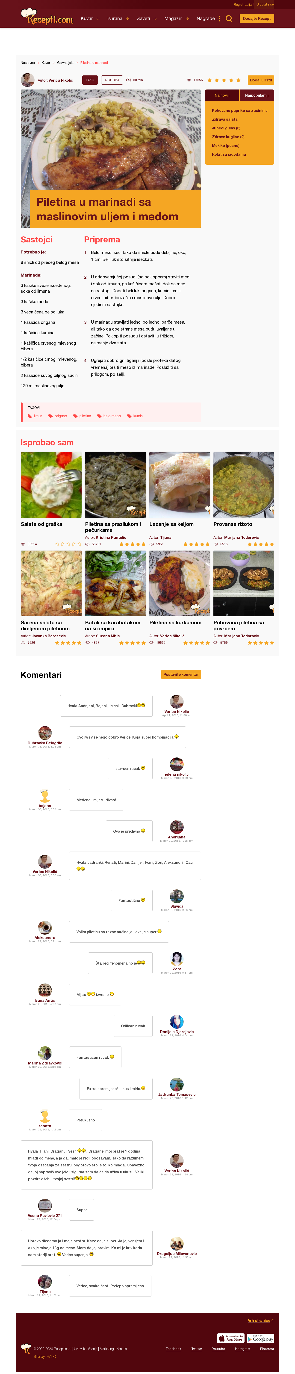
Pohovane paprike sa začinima (239, 110)
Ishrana (114, 18)
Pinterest (267, 1350)
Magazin (173, 18)
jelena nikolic (177, 774)
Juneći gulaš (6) (226, 128)
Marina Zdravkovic (45, 1063)
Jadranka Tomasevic (177, 1095)
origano (61, 416)
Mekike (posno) (225, 145)
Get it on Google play (260, 1340)
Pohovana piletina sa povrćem (243, 598)
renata (45, 1126)
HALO (51, 1358)
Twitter (196, 1350)
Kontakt (121, 1350)
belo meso (112, 416)
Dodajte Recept (257, 18)
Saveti (143, 18)
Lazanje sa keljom (179, 499)
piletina (85, 416)
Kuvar (87, 18)
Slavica (176, 906)
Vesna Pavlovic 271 (45, 1216)
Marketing (107, 1350)
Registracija (243, 4)
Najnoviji (222, 95)
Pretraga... (228, 18)
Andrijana (177, 837)
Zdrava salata (225, 119)
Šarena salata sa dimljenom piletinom (51, 598)
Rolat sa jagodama (229, 154)
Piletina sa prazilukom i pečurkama (115, 499)
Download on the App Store (231, 1340)
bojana (45, 805)
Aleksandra (45, 938)
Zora (176, 969)
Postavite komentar (181, 674)
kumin (138, 416)
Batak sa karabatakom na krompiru (115, 598)
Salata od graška (51, 499)
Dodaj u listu (261, 80)
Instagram (242, 1350)
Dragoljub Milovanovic (177, 1255)
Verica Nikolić (61, 80)
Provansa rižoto (243, 499)
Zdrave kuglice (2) (228, 136)
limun (38, 416)
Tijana (45, 1293)
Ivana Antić (45, 1000)
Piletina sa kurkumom (179, 598)
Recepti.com (47, 17)
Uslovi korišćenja (85, 1350)
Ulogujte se (265, 4)
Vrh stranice (259, 1322)
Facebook (173, 1350)
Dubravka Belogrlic (45, 743)
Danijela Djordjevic (177, 1032)
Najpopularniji (257, 95)
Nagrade (206, 18)
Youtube (218, 1350)
